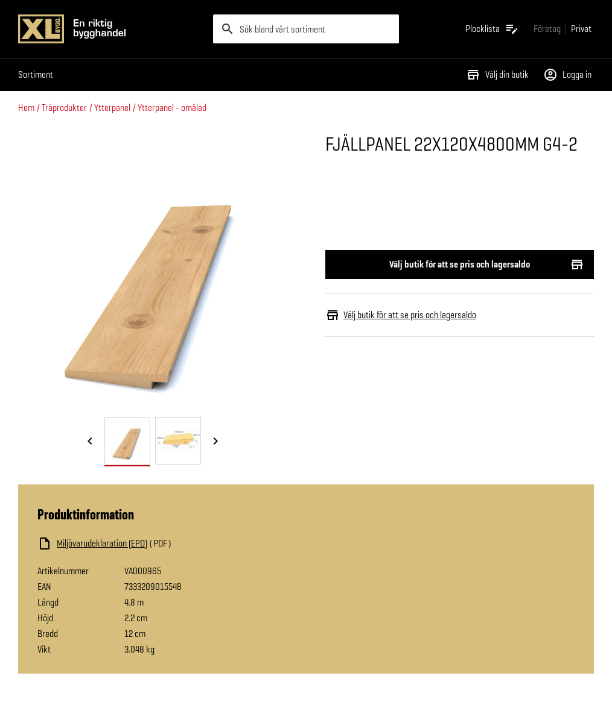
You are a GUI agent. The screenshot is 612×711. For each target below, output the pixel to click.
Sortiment (35, 74)
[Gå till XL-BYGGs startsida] (110, 28)
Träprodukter (64, 107)
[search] (305, 28)
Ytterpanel (112, 107)
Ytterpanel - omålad (172, 107)
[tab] (127, 441)
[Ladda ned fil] (158, 543)
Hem (26, 107)
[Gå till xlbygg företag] (547, 28)
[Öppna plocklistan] (492, 29)
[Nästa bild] (215, 441)
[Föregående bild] (90, 441)
